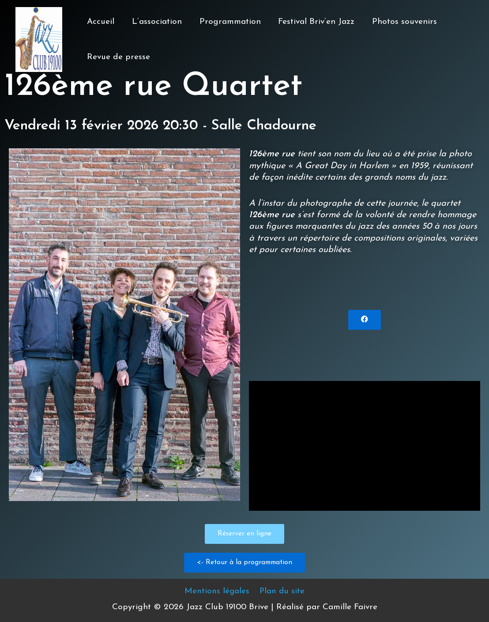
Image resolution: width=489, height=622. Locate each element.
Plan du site (282, 591)
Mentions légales (217, 591)
